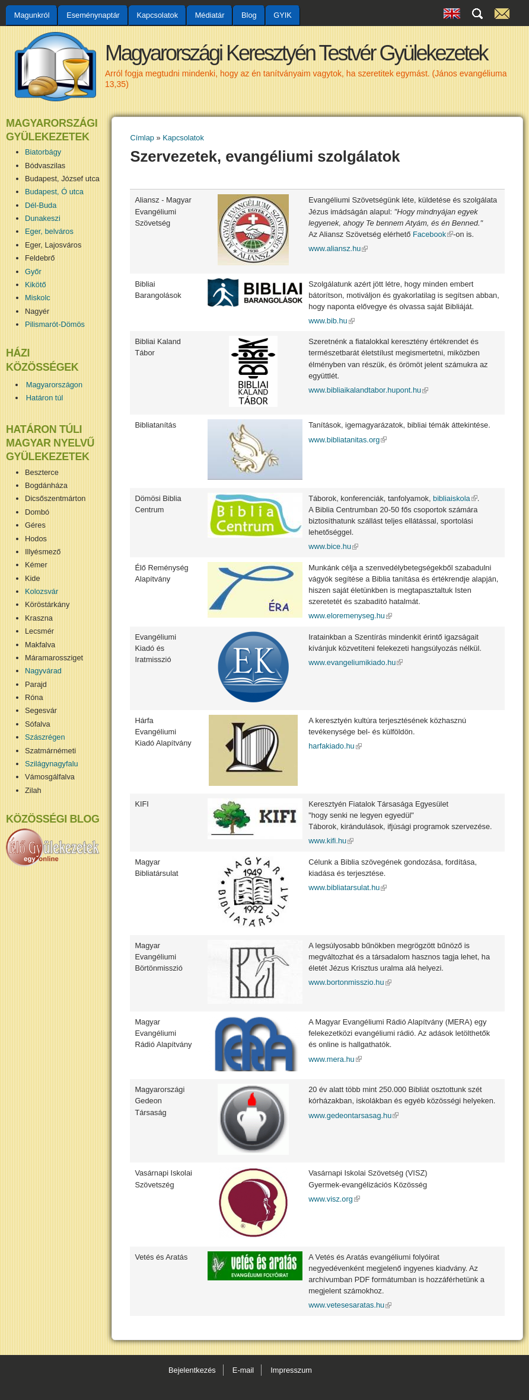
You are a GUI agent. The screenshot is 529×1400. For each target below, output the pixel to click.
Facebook (433, 234)
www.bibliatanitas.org (347, 439)
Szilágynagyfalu (51, 763)
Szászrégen (45, 737)
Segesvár (41, 710)
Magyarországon (54, 384)
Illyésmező (42, 551)
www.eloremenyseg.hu (350, 615)
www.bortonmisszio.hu (349, 982)
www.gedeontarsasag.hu (353, 1115)
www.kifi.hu (330, 840)
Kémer (36, 564)
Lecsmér (39, 631)
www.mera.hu (335, 1059)
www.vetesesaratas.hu (349, 1305)
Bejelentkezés (192, 1370)
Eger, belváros (49, 231)
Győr (33, 271)
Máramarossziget (54, 657)
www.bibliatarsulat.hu (347, 887)
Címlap (142, 137)
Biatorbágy (43, 151)
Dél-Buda (40, 205)
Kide (32, 578)
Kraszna (39, 618)
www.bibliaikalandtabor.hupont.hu (368, 390)
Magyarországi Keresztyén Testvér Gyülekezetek (296, 53)
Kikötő (35, 284)
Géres (35, 525)
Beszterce (42, 472)
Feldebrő (40, 257)
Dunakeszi (42, 218)
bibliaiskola (455, 498)
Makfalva (40, 644)
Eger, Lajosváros (53, 244)
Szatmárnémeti (50, 750)
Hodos (36, 538)
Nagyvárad (43, 670)
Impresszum (291, 1370)
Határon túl (44, 397)
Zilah (33, 790)
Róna (34, 697)
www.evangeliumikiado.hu (355, 662)
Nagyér (37, 311)
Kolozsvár (41, 591)
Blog (249, 15)
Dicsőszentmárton (55, 498)
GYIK (282, 15)
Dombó (37, 512)
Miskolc (37, 297)
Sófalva (37, 724)
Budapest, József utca (62, 178)
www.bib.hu (331, 320)
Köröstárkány (47, 604)
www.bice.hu (333, 546)
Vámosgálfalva (50, 776)
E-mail (243, 1370)
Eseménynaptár (93, 15)
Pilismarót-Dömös (55, 324)
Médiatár (210, 15)
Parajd (36, 684)
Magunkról (32, 15)
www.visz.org (334, 1199)
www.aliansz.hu (338, 248)
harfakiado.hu (335, 745)
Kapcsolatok (157, 15)
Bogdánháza (46, 485)
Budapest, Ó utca (54, 191)
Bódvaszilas (45, 165)
